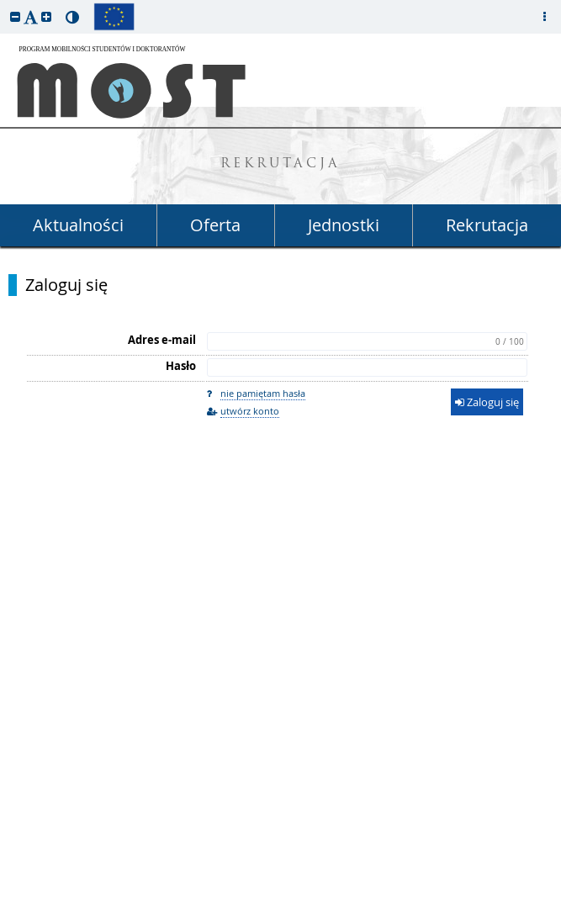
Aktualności (78, 225)
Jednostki (343, 225)
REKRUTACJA (280, 164)
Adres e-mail (162, 339)
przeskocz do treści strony (4, 4)
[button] (15, 16)
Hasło (181, 365)
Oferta (215, 225)
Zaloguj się (66, 285)
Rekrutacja (487, 225)
